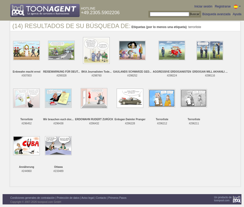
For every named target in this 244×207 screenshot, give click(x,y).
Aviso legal (87, 197)
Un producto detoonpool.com (223, 199)
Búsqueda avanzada (216, 14)
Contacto (101, 197)
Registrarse (222, 6)
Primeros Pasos (117, 197)
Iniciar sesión (203, 6)
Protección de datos (68, 197)
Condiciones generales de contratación (32, 197)
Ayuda (237, 14)
